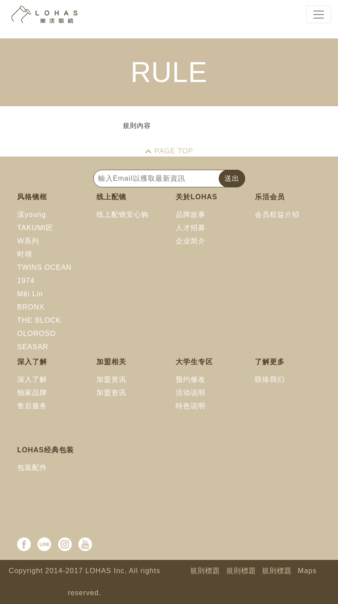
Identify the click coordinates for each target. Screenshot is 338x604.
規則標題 (205, 570)
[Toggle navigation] (318, 14)
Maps (307, 570)
